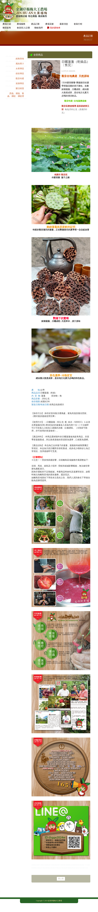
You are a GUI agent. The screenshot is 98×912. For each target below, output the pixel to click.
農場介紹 (7, 24)
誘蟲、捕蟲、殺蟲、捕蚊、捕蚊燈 (15, 94)
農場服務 (21, 24)
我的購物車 (53, 28)
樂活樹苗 (20, 88)
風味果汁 (20, 63)
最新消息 (64, 24)
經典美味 (20, 59)
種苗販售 (7, 28)
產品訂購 (35, 24)
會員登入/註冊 (23, 28)
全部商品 (20, 54)
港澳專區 (20, 83)
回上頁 (61, 879)
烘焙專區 (20, 73)
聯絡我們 (38, 28)
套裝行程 (78, 24)
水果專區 (20, 68)
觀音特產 (20, 78)
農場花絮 (49, 24)
